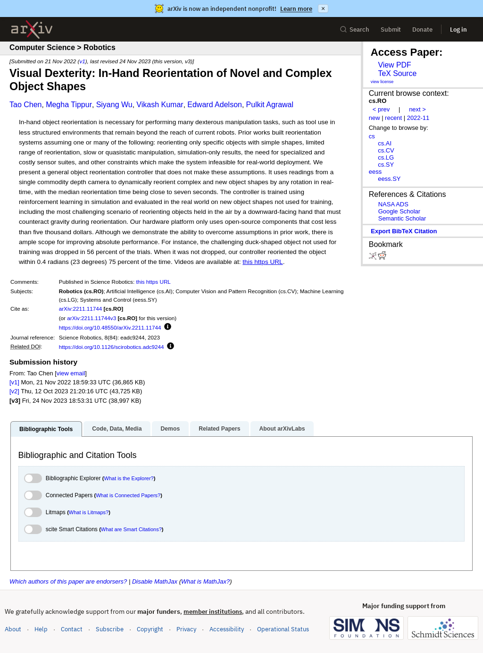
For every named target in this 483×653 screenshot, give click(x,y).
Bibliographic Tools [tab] (46, 429)
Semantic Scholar (402, 218)
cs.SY (386, 164)
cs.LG (386, 157)
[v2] (14, 391)
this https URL (262, 261)
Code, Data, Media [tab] (117, 428)
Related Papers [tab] (219, 428)
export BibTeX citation (404, 231)
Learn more (296, 9)
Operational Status (283, 628)
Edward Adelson (214, 105)
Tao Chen (25, 105)
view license (382, 81)
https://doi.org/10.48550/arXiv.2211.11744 (110, 327)
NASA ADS (393, 204)
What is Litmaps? (88, 512)
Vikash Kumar (159, 105)
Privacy (186, 629)
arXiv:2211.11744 (80, 308)
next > (417, 109)
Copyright (150, 629)
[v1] (14, 382)
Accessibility (226, 629)
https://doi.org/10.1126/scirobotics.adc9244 (111, 347)
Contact (72, 629)
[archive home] (31, 29)
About (13, 629)
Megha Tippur (69, 105)
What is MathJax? (205, 581)
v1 (82, 61)
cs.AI (384, 143)
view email (71, 373)
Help (41, 629)
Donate (422, 29)
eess (375, 171)
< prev (381, 109)
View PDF (394, 65)
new (374, 117)
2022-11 (418, 117)
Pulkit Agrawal (270, 105)
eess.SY (389, 178)
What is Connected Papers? (128, 495)
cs (372, 136)
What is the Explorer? (129, 478)
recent (393, 117)
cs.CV (386, 150)
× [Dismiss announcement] (323, 8)
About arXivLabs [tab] (282, 428)
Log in (458, 29)
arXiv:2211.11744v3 (91, 318)
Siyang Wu (114, 105)
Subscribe (110, 629)
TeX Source (397, 73)
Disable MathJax (154, 581)
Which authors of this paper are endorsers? (68, 581)
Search (354, 29)
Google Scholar (399, 211)
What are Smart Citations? (131, 529)
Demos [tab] (170, 428)
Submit (391, 29)
